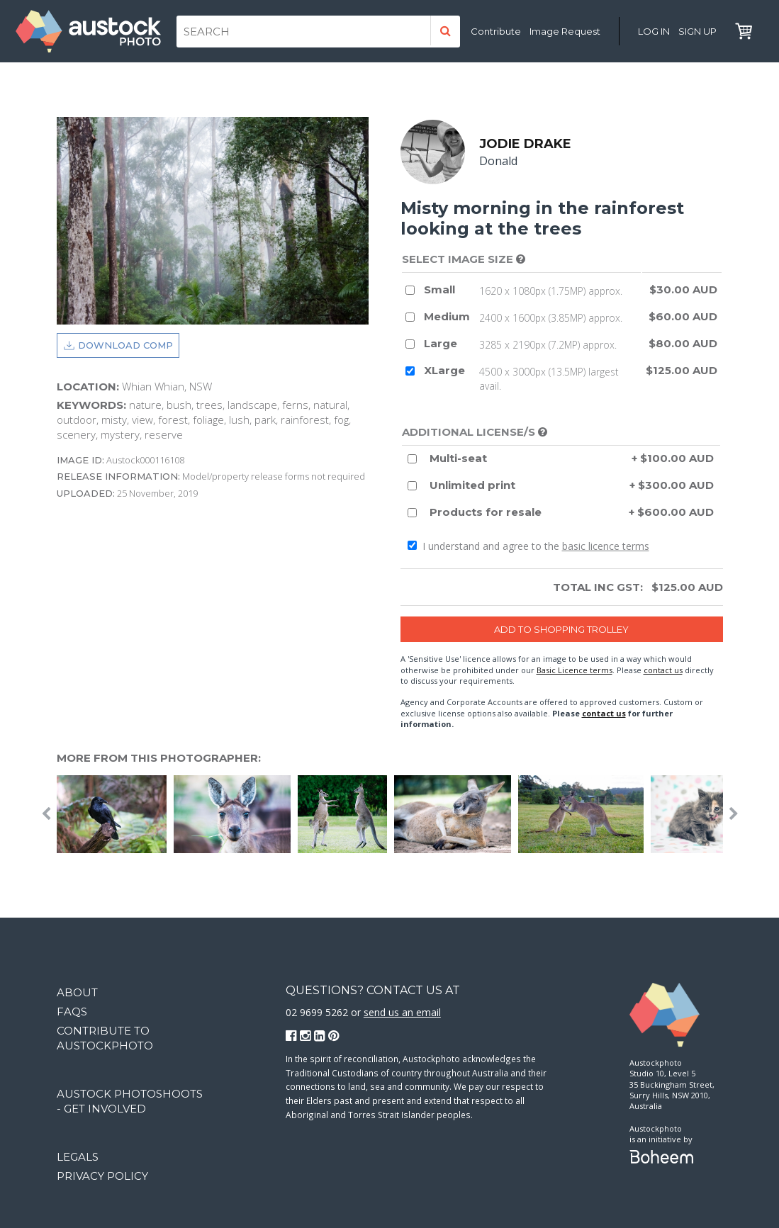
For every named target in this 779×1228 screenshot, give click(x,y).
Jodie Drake (527, 144)
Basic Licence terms (574, 670)
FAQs (72, 1011)
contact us (663, 670)
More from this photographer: (159, 758)
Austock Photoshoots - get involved (130, 1101)
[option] (115, 815)
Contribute (496, 31)
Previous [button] (46, 815)
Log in (654, 31)
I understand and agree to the (528, 547)
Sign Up (697, 31)
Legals (78, 1157)
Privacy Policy (102, 1176)
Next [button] (734, 815)
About (77, 992)
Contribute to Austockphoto (105, 1038)
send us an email (402, 1013)
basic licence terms (605, 547)
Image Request (564, 31)
